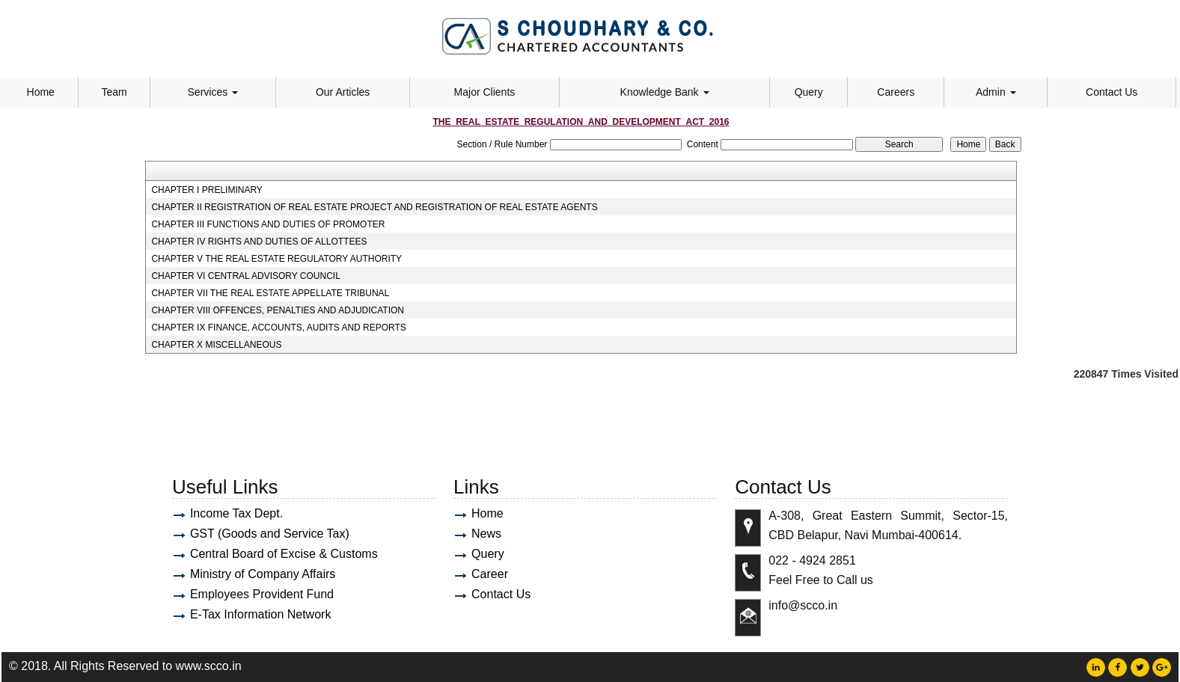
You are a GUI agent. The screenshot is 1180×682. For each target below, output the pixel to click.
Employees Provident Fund (262, 594)
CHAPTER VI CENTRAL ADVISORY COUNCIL (245, 276)
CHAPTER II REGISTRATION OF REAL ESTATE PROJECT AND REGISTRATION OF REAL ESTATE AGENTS (374, 207)
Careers (895, 92)
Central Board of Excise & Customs (284, 553)
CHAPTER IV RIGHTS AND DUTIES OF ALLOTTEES (259, 241)
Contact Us (1111, 92)
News (486, 533)
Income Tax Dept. (236, 513)
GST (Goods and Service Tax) (269, 533)
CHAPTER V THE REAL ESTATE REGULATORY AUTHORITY (276, 259)
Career (489, 574)
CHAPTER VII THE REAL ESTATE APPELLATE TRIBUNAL (270, 293)
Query (809, 92)
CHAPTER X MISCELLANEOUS (216, 345)
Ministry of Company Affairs (262, 574)
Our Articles (343, 92)
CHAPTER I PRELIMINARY (206, 190)
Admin (996, 92)
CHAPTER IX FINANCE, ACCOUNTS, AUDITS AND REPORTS (278, 327)
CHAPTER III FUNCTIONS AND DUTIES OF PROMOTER (268, 224)
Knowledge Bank (664, 92)
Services (213, 92)
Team (113, 92)
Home (41, 92)
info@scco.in (802, 605)
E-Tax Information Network (260, 614)
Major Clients (485, 92)
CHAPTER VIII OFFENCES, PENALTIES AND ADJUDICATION (277, 310)
